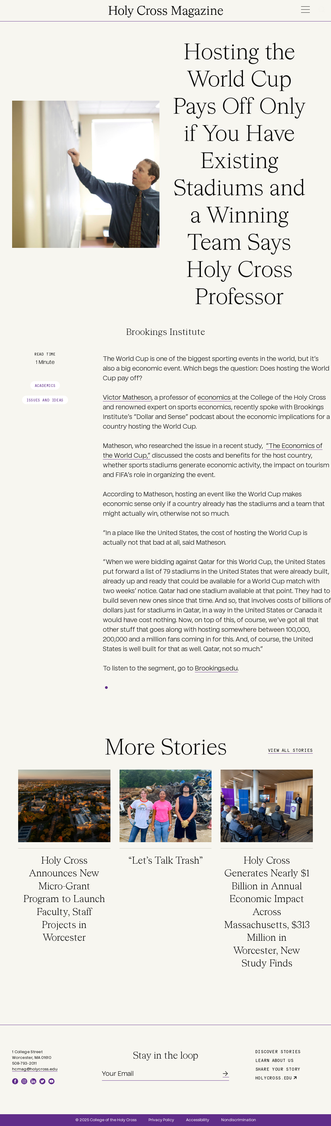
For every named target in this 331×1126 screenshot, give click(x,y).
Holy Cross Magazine (165, 11)
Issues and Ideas (45, 400)
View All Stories (290, 750)
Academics (45, 385)
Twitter (42, 1081)
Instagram (24, 1081)
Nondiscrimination (238, 1120)
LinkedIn (33, 1081)
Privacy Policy (161, 1120)
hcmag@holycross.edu (34, 1069)
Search (322, 9)
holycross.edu (273, 1078)
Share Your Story (277, 1069)
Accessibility (197, 1120)
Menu (305, 9)
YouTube (51, 1081)
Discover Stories (278, 1051)
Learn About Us (274, 1060)
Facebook (15, 1081)
